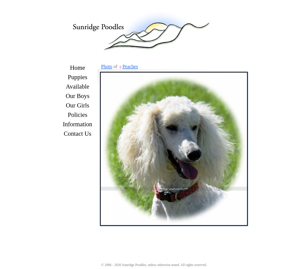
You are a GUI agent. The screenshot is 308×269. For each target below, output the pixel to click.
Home (77, 67)
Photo (106, 66)
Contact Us (77, 133)
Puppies (77, 77)
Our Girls (77, 105)
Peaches (130, 66)
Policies (77, 114)
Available (77, 86)
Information (77, 124)
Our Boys (77, 95)
